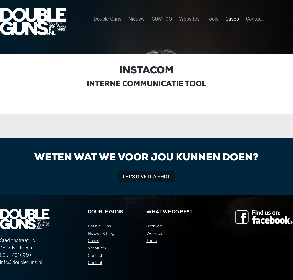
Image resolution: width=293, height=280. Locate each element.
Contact (95, 255)
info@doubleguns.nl (21, 262)
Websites (154, 233)
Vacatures (97, 248)
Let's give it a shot (146, 177)
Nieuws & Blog (101, 233)
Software (154, 226)
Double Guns (99, 226)
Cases (93, 240)
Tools (151, 240)
